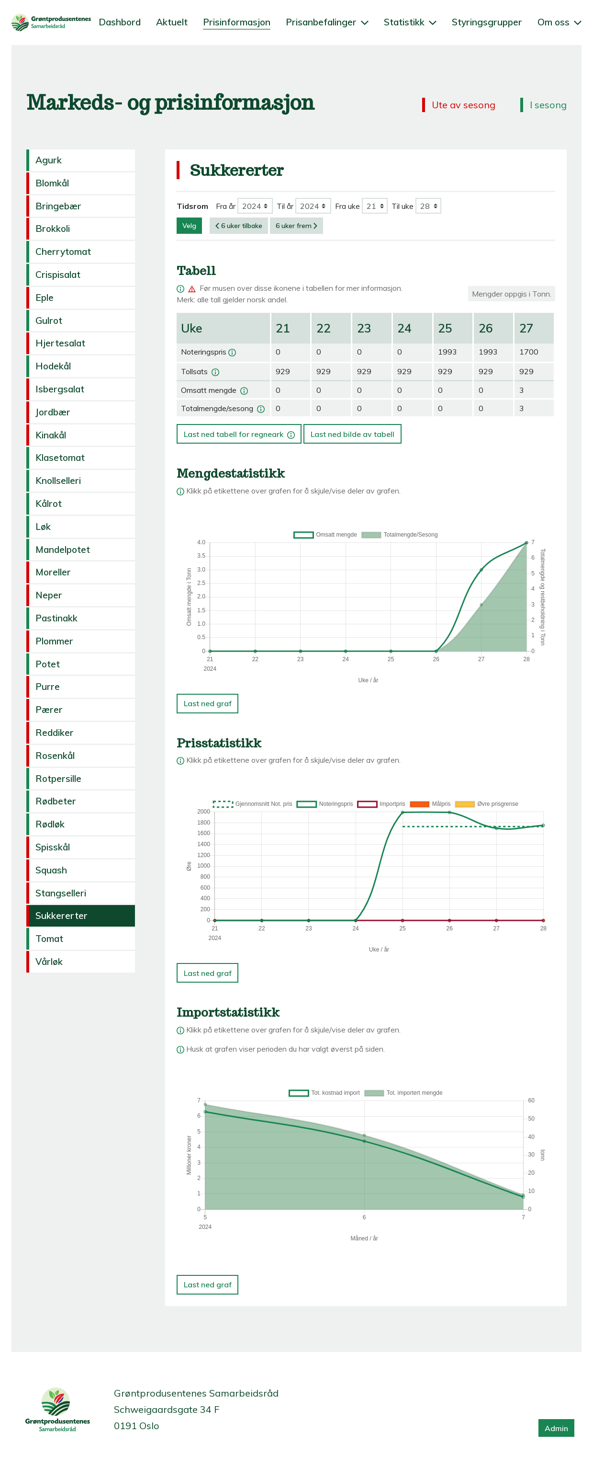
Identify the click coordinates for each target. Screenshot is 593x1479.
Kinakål (50, 435)
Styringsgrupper (487, 22)
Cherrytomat (63, 251)
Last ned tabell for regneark (240, 431)
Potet (47, 664)
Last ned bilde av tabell (352, 434)
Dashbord (120, 22)
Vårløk (49, 961)
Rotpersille (58, 778)
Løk (43, 526)
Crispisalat (57, 274)
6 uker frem (296, 225)
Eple (44, 297)
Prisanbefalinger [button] (327, 22)
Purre (47, 686)
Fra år (225, 206)
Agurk (48, 160)
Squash (51, 870)
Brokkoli (52, 228)
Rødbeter (55, 801)
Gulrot (48, 320)
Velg (189, 225)
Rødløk (50, 824)
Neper (48, 595)
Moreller (53, 572)
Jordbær (52, 412)
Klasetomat (60, 457)
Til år (285, 206)
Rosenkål (55, 755)
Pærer (49, 709)
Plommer (54, 641)
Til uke (403, 206)
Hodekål (53, 366)
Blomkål (52, 183)
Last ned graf (208, 703)
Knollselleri (58, 480)
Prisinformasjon (236, 22)
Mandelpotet (62, 549)
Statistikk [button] (410, 22)
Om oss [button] (559, 22)
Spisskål (52, 847)
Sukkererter (61, 915)
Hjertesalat (60, 343)
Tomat (49, 938)
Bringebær (58, 206)
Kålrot (48, 503)
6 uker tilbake (238, 225)
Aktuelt (172, 22)
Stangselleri (60, 893)
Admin (556, 1428)
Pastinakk (56, 618)
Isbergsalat (59, 389)
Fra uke (347, 206)
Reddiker (54, 732)
